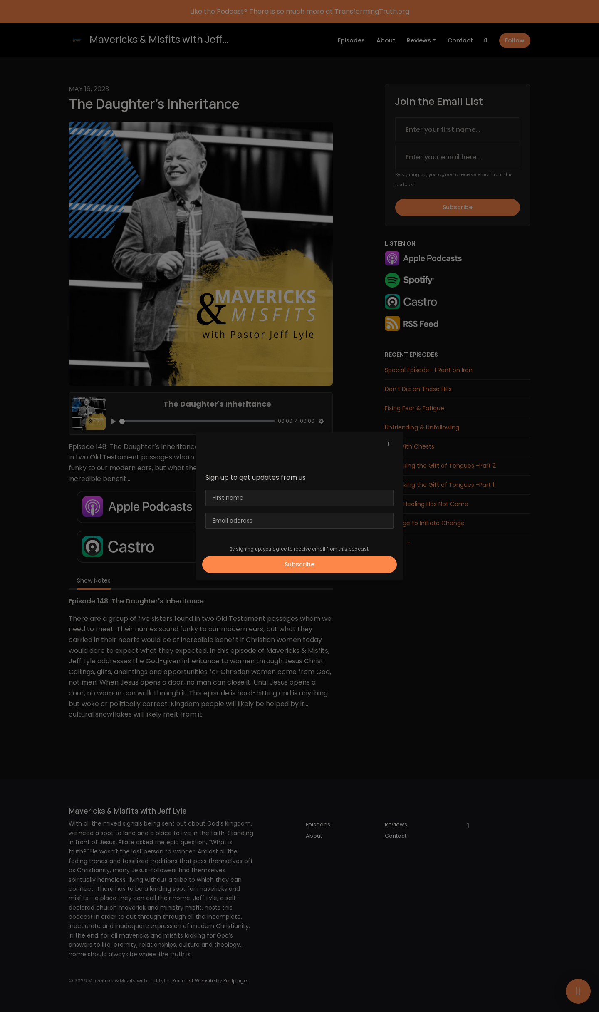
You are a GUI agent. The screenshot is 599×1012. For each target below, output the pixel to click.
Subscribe (299, 564)
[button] (389, 444)
